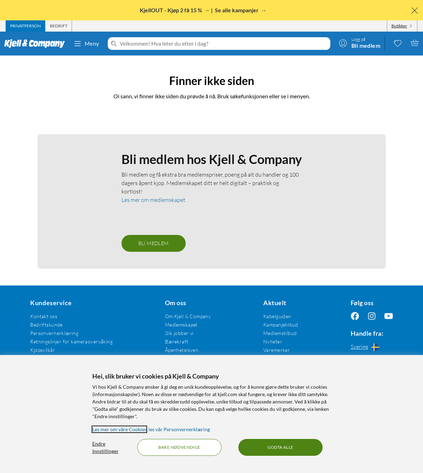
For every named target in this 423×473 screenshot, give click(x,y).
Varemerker (276, 350)
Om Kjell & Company (188, 316)
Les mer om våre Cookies (119, 429)
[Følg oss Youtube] (388, 316)
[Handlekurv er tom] (414, 42)
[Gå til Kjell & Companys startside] (36, 43)
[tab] (25, 26)
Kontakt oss (43, 316)
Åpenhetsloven (181, 350)
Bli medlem (153, 243)
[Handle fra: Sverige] (372, 347)
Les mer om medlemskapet (153, 199)
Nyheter (272, 341)
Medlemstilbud (280, 333)
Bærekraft (177, 341)
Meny (86, 43)
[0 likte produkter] (397, 42)
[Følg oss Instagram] (372, 316)
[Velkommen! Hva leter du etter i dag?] (224, 43)
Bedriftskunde (46, 325)
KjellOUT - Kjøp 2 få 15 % (171, 10)
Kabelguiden (277, 316)
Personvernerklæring (54, 333)
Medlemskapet (181, 325)
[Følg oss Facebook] (355, 316)
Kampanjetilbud (280, 325)
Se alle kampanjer (237, 10)
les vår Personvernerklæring (179, 429)
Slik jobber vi (179, 333)
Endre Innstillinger (105, 447)
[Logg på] (359, 42)
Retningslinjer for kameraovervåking (71, 341)
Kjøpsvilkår (42, 350)
